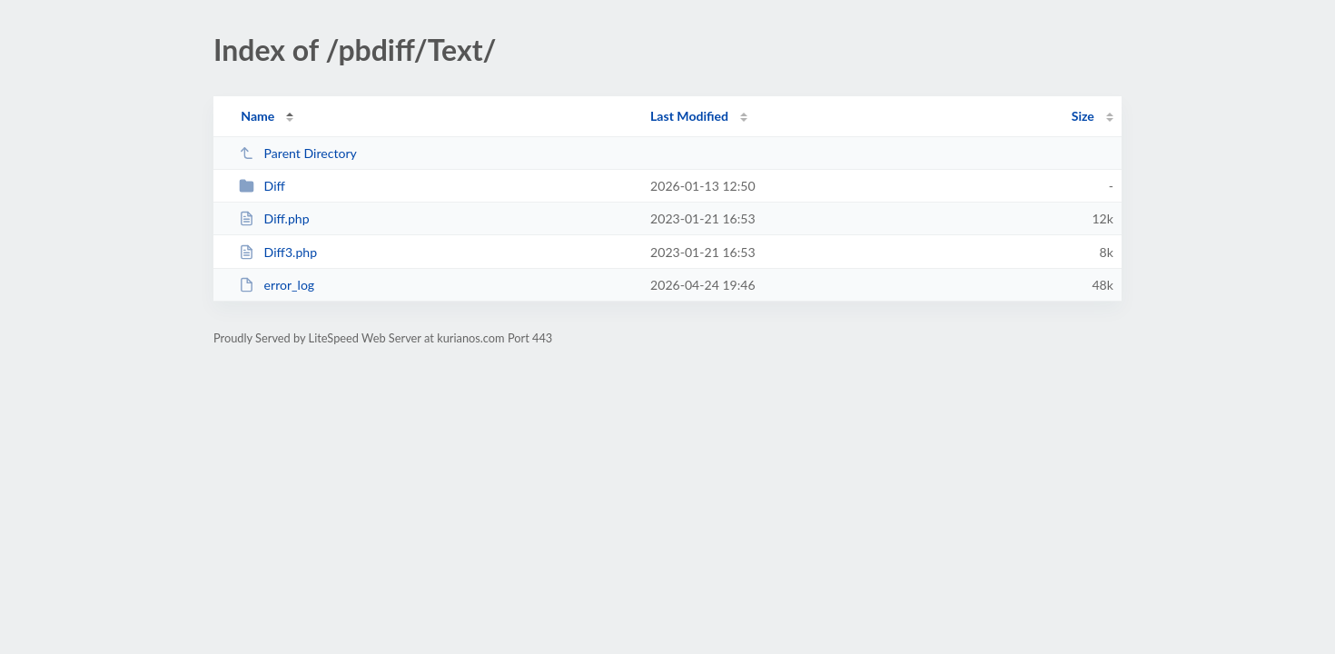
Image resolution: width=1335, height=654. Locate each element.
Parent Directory (298, 153)
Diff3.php (278, 252)
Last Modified (689, 116)
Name (257, 116)
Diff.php (274, 218)
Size (1083, 116)
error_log (276, 284)
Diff (262, 185)
